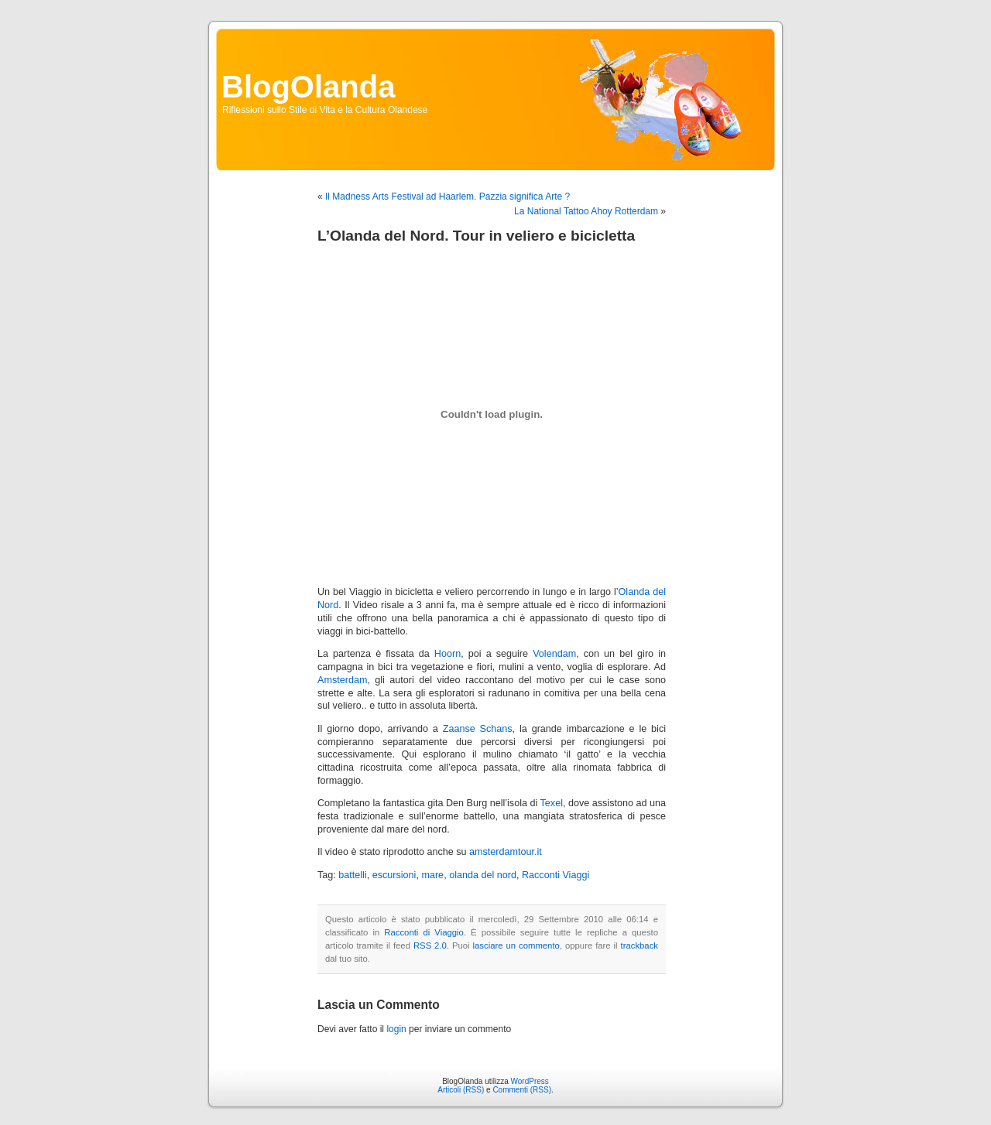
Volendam (554, 653)
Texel (551, 803)
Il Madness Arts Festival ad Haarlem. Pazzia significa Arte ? (447, 196)
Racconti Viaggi (555, 875)
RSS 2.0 (430, 945)
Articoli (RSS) (460, 1090)
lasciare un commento (516, 945)
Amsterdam (342, 680)
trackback (639, 945)
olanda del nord (482, 875)
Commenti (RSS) (521, 1090)
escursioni (394, 875)
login (396, 1029)
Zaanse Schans (478, 728)
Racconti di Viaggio (424, 932)
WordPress (530, 1081)
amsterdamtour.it (505, 851)
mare (432, 875)
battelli (352, 875)
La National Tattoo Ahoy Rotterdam (586, 211)
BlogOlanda (308, 87)
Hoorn (447, 653)
